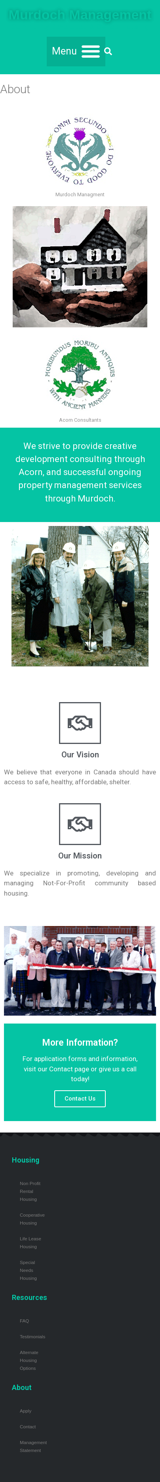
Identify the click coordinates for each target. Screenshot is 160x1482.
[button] (76, 51)
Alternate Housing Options (29, 1360)
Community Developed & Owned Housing (80, 27)
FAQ (24, 1320)
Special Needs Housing (28, 1270)
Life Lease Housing (30, 1242)
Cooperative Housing (32, 1218)
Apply (25, 1410)
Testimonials (32, 1336)
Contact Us (80, 1098)
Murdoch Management (80, 14)
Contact (28, 1426)
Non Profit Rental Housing (30, 1191)
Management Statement (33, 1446)
